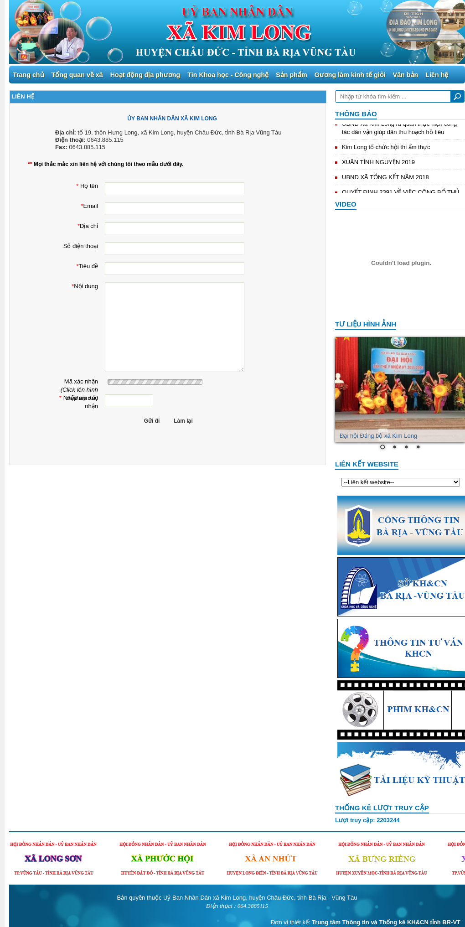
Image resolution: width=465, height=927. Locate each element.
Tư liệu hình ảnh (365, 324)
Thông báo (356, 114)
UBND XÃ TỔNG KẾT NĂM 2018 (385, 178)
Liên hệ (436, 74)
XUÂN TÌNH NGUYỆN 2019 (378, 163)
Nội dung (76, 282)
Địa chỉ (76, 222)
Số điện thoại (76, 242)
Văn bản (405, 74)
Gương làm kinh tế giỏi (350, 74)
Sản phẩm (291, 74)
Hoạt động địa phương (145, 74)
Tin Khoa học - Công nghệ (228, 74)
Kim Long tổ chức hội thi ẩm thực (386, 148)
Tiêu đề (76, 262)
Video (345, 204)
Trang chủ (28, 74)
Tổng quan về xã (77, 74)
